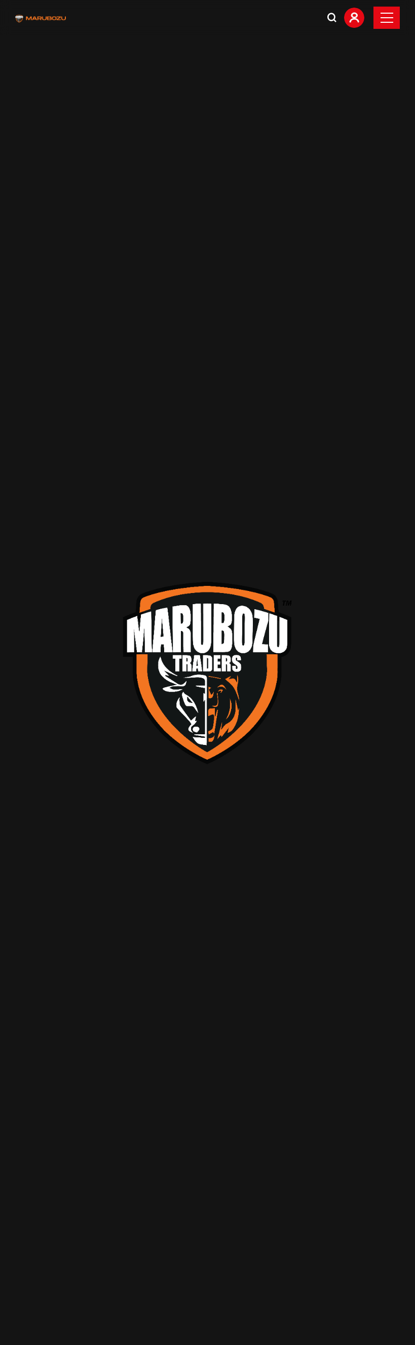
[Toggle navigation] (386, 18)
